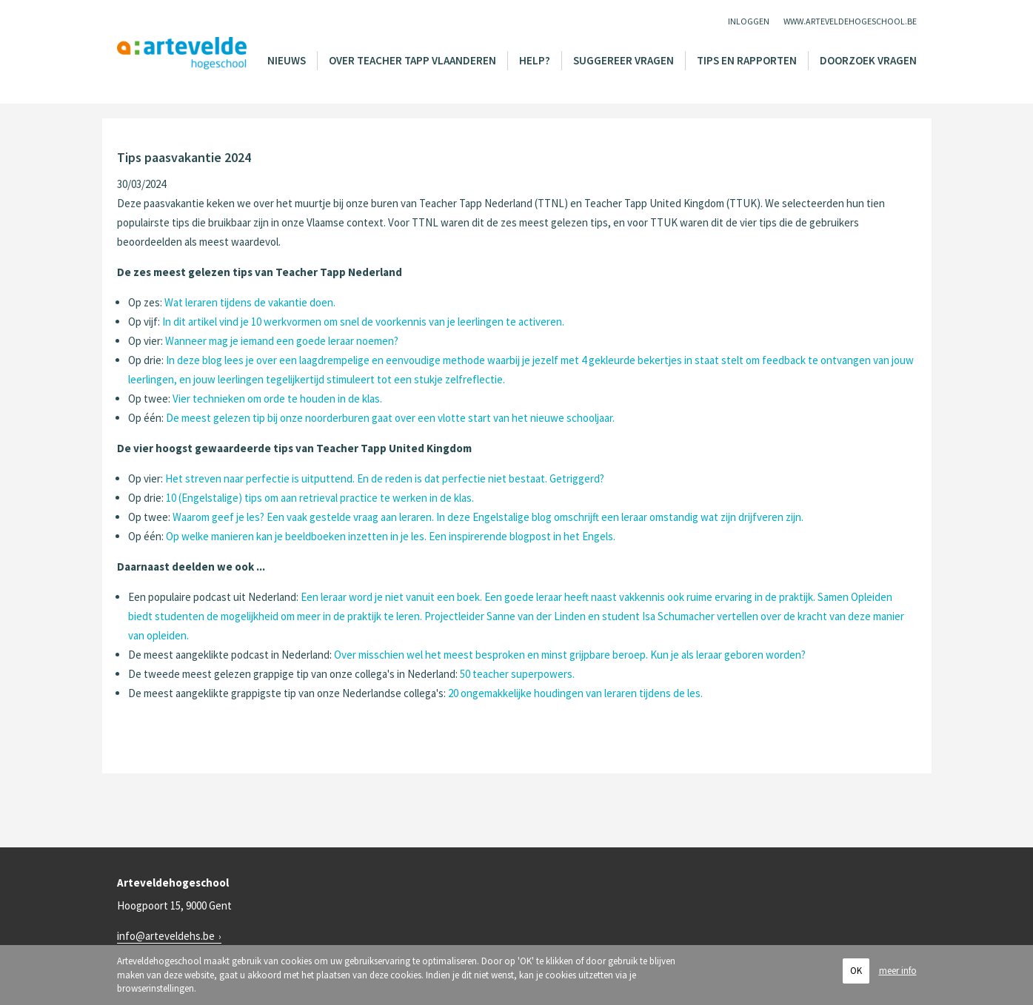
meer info (898, 970)
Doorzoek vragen (868, 60)
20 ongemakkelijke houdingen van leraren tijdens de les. (575, 693)
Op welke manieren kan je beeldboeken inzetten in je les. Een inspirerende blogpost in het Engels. (390, 536)
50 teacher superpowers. (517, 674)
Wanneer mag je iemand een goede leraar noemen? (281, 341)
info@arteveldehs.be (166, 936)
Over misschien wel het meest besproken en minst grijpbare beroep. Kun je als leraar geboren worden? (570, 655)
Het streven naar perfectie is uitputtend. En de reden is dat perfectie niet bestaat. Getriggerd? (384, 478)
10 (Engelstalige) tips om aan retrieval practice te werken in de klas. (320, 498)
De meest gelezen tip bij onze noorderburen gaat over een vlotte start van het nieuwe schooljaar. (390, 418)
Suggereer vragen (623, 60)
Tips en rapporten (747, 60)
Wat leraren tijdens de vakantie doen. (249, 302)
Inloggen (748, 21)
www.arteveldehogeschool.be (850, 21)
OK (856, 970)
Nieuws (286, 60)
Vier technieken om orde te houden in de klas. (277, 398)
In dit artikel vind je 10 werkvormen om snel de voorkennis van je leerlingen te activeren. (363, 322)
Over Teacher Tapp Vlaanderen (412, 60)
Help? (534, 60)
